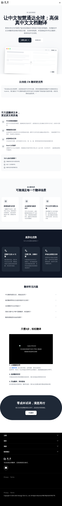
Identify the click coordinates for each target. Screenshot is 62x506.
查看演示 (38, 40)
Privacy (6, 477)
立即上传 (25, 40)
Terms (12, 477)
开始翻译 (31, 413)
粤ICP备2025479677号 (48, 495)
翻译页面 (14, 368)
